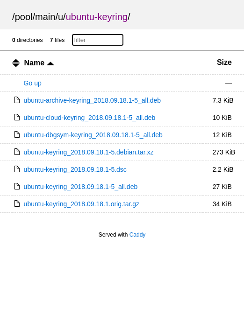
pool (24, 17)
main (45, 17)
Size (224, 62)
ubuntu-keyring (97, 17)
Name (39, 63)
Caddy (137, 234)
